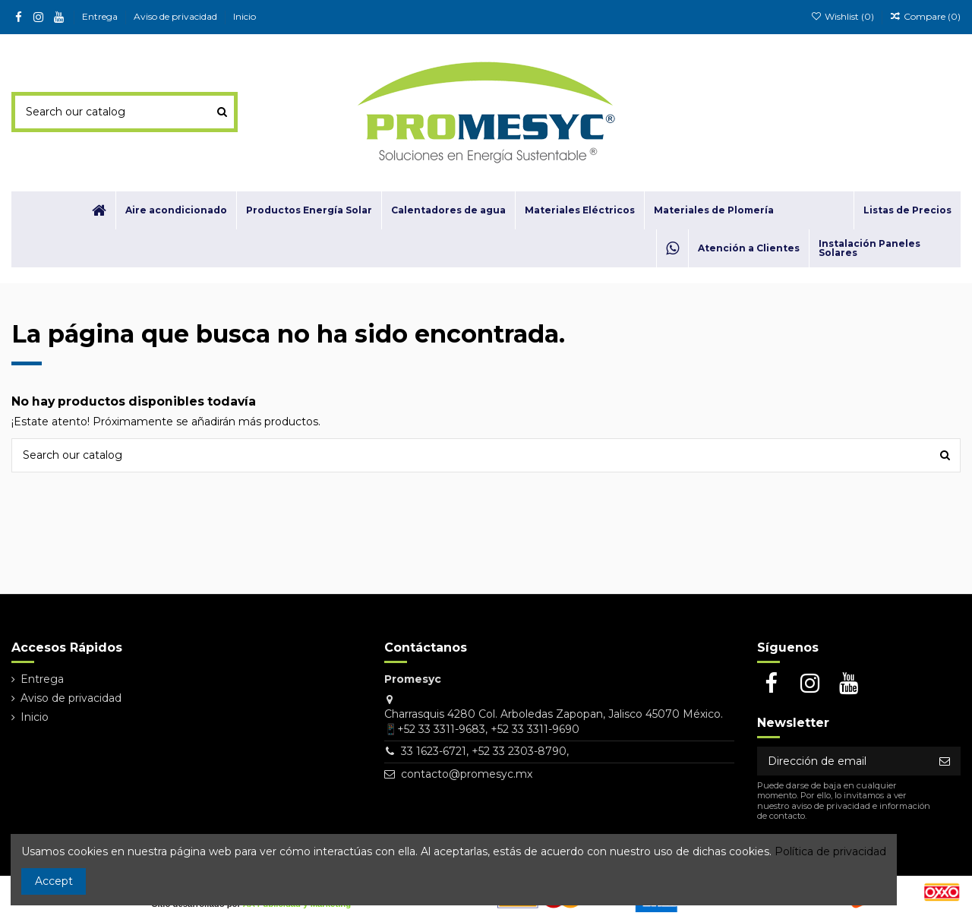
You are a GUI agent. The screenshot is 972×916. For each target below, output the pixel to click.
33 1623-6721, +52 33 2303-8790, (485, 751)
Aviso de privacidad (176, 16)
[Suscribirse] (945, 761)
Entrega (101, 16)
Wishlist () (843, 16)
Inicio (244, 16)
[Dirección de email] (843, 761)
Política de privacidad (830, 851)
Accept (54, 881)
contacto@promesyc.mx (466, 774)
